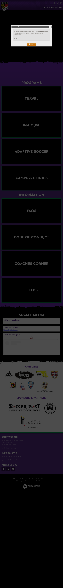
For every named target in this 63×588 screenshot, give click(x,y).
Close (50, 27)
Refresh (31, 44)
